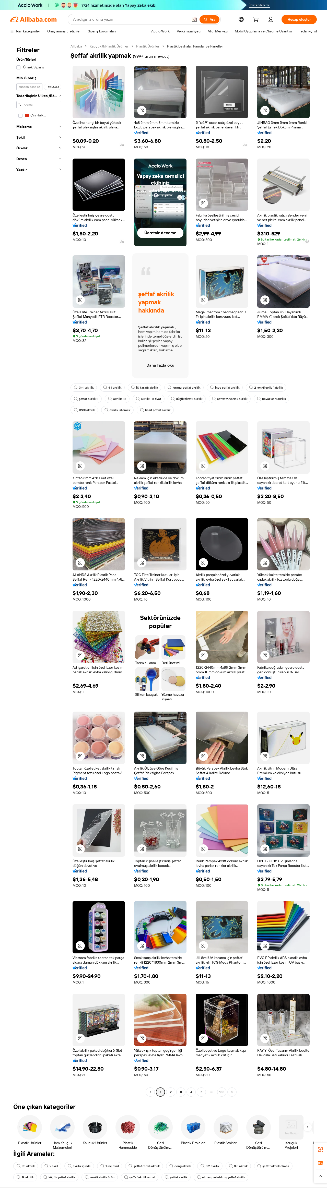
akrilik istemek (117, 410)
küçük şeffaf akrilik (59, 1177)
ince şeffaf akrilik (224, 388)
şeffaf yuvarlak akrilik (229, 399)
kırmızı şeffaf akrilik (184, 388)
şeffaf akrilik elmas (273, 1166)
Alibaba (76, 46)
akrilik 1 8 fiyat (148, 399)
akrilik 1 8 (117, 399)
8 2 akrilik (210, 1166)
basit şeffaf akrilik (155, 410)
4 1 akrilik (112, 388)
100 (222, 1092)
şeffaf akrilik (176, 1177)
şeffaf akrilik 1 (86, 399)
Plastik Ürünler (147, 46)
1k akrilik (25, 1177)
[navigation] (38, 570)
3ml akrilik (84, 388)
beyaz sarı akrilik (271, 399)
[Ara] (209, 19)
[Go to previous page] (150, 1092)
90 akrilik (26, 1166)
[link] (320, 1149)
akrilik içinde (79, 1166)
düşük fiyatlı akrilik (186, 399)
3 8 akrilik (238, 1166)
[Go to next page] (232, 1092)
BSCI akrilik (84, 410)
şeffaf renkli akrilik (144, 1166)
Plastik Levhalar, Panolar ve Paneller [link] (195, 46)
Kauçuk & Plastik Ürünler (109, 46)
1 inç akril (109, 1166)
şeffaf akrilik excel (139, 1177)
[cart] (257, 20)
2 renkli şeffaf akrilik (266, 388)
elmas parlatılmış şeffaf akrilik (221, 1177)
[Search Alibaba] (130, 19)
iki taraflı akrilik (144, 388)
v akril (51, 1166)
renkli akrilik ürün (99, 1177)
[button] (194, 19)
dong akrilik (180, 1166)
